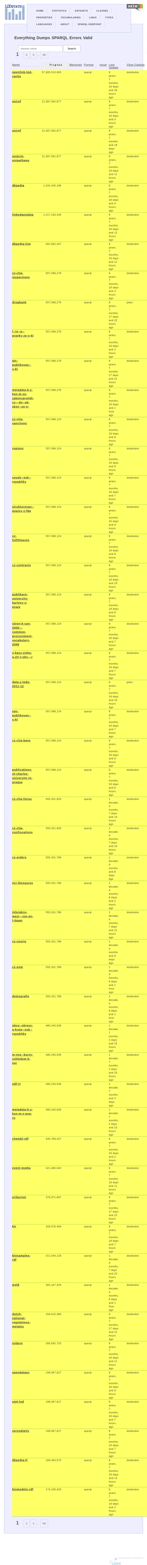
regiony (18, 448)
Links (93, 17)
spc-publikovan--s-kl (21, 715)
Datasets (81, 11)
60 (44, 54)
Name (16, 64)
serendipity (20, 1430)
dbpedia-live (21, 243)
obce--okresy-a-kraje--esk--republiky (22, 1029)
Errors (75, 38)
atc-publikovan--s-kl (21, 365)
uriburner (19, 1197)
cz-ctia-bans (21, 740)
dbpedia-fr (20, 1460)
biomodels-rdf (22, 1489)
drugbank (19, 302)
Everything (24, 38)
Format (88, 64)
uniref (16, 101)
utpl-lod (18, 1401)
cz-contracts (21, 565)
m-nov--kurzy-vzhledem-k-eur (22, 1059)
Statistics (59, 11)
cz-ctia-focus (22, 798)
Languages (44, 24)
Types (109, 17)
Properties (44, 17)
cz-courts (19, 941)
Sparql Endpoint (90, 24)
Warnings (75, 64)
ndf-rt (16, 1083)
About (64, 24)
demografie (20, 996)
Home (40, 11)
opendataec (21, 1372)
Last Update (113, 66)
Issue (103, 64)
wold (15, 1284)
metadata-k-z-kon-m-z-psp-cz (22, 1113)
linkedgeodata (23, 214)
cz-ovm (17, 967)
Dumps (43, 38)
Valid (87, 38)
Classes (102, 11)
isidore (17, 1343)
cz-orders (19, 857)
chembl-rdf (20, 1138)
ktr (14, 1226)
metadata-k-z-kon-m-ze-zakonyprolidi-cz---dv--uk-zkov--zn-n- (23, 398)
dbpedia (18, 185)
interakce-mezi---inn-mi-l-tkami (22, 916)
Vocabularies (71, 17)
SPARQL (60, 38)
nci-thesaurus (22, 883)
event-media (21, 1168)
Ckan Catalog (135, 64)
